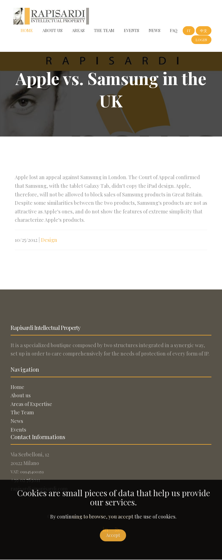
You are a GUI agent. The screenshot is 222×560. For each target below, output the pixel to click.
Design (49, 242)
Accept (113, 535)
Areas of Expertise (31, 404)
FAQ (173, 30)
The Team (104, 30)
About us (52, 30)
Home (27, 30)
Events (131, 30)
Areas (78, 30)
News (154, 30)
